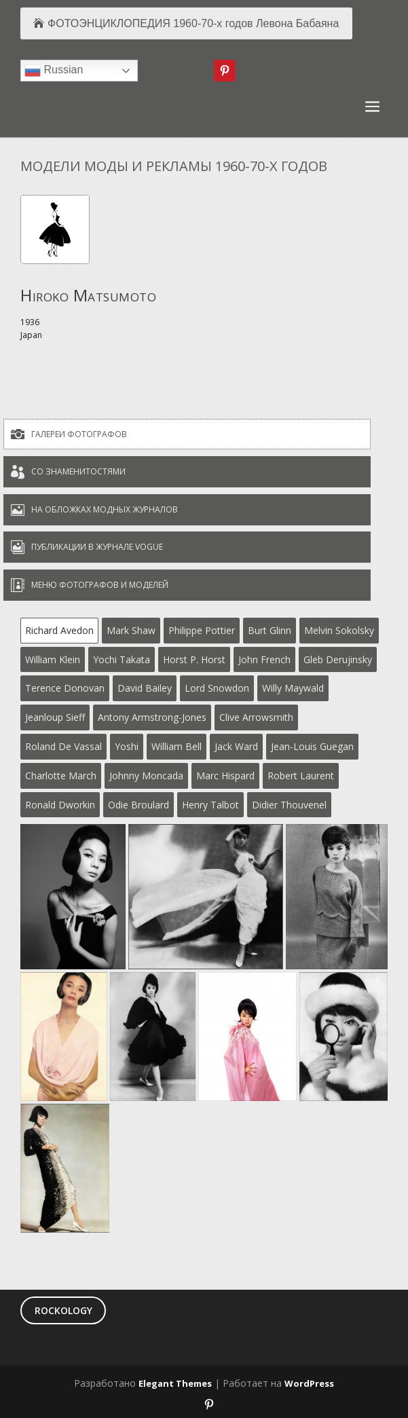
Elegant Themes (175, 1383)
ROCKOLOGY (63, 1310)
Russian (53, 70)
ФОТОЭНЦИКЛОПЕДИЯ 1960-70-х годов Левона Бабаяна (193, 23)
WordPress (309, 1383)
